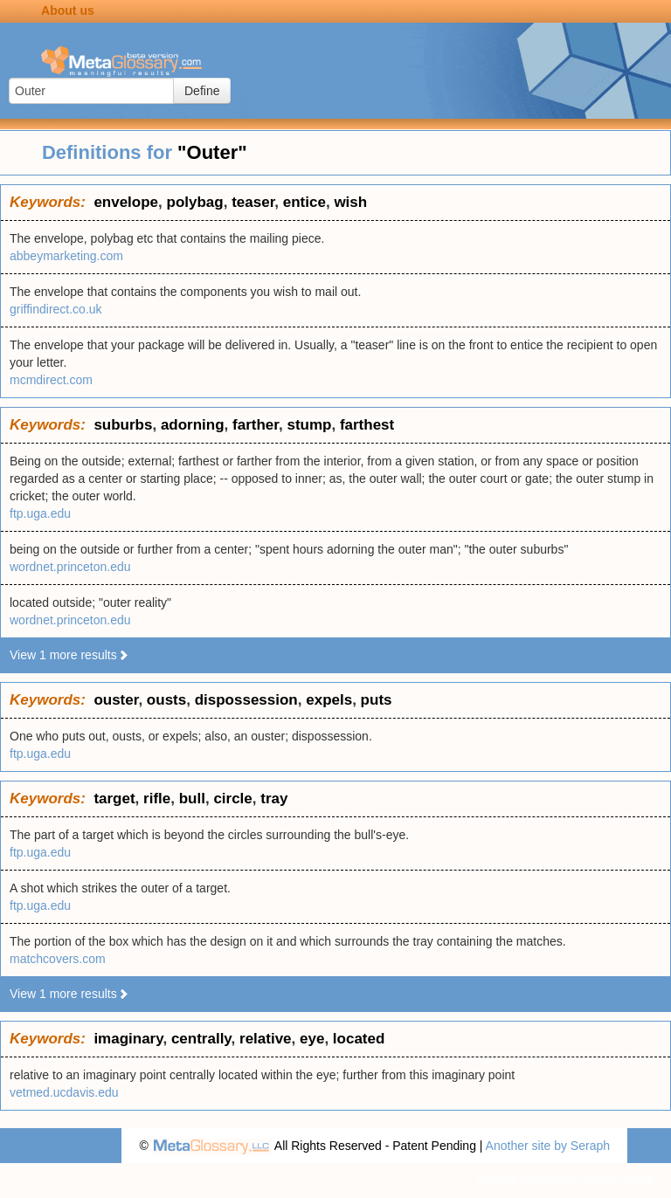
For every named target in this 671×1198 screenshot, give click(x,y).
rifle (156, 798)
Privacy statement (524, 1181)
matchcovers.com (58, 959)
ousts (166, 700)
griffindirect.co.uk (56, 309)
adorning (193, 425)
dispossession (246, 700)
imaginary (128, 1038)
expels (329, 700)
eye (312, 1038)
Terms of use (619, 1181)
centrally (201, 1038)
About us (67, 10)
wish (350, 202)
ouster (115, 700)
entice (304, 202)
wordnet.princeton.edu (70, 567)
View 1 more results (69, 655)
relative (265, 1038)
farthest (367, 425)
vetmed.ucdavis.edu (64, 1092)
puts (376, 700)
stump (309, 425)
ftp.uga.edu (40, 513)
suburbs (122, 425)
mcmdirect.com (51, 380)
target (114, 798)
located (359, 1038)
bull (192, 798)
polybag (195, 202)
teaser (253, 202)
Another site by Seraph (548, 1146)
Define (201, 91)
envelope (125, 202)
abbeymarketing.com (66, 256)
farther (255, 425)
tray (273, 798)
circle (232, 798)
